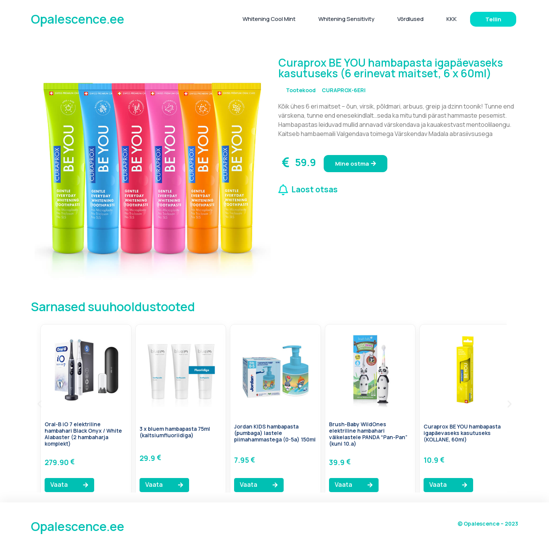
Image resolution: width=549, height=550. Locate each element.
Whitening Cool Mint (268, 19)
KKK (451, 19)
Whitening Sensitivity (346, 19)
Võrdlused (410, 19)
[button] (39, 404)
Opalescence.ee (77, 19)
